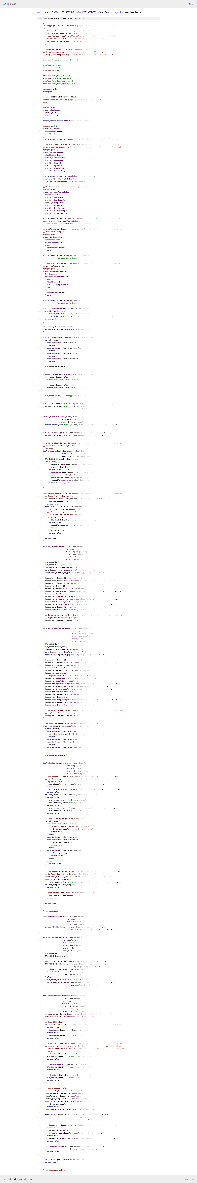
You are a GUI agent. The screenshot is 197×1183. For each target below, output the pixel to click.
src (48, 12)
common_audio (114, 12)
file (88, 18)
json (192, 1179)
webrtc (41, 12)
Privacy (22, 1179)
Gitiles (15, 1179)
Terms (29, 1179)
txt (186, 1179)
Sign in (191, 4)
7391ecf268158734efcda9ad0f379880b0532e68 (77, 12)
